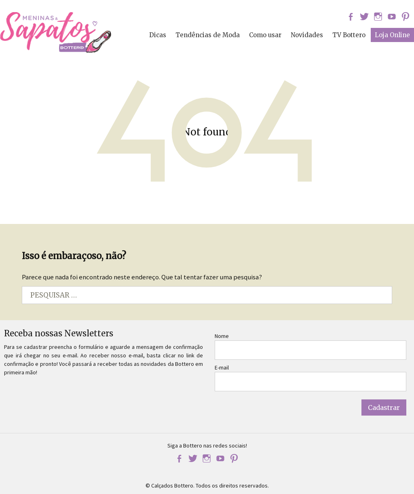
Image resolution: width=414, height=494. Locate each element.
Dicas (157, 35)
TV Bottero (348, 35)
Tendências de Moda (207, 35)
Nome (222, 336)
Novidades (307, 35)
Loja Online (392, 35)
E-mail (222, 367)
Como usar (265, 35)
